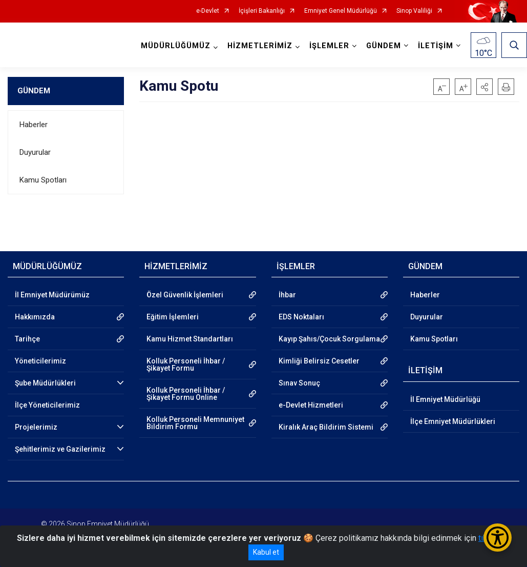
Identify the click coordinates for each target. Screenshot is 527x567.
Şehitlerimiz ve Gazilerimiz (60, 449)
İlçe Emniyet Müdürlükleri (452, 421)
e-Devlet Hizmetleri (311, 405)
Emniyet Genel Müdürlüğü (340, 11)
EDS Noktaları (301, 317)
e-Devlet (207, 11)
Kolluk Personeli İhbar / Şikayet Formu (185, 364)
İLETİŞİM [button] (435, 46)
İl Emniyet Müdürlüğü (445, 399)
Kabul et (266, 552)
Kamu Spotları (43, 180)
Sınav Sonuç (299, 383)
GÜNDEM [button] (383, 46)
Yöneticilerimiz (40, 361)
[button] (484, 86)
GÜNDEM (33, 90)
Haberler (33, 124)
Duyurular (35, 152)
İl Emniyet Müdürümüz (52, 295)
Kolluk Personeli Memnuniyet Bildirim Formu (195, 423)
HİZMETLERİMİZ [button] (259, 46)
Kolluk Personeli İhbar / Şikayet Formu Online (185, 393)
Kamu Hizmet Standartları (189, 339)
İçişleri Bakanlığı (262, 11)
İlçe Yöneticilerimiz (47, 405)
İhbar (287, 295)
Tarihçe (27, 339)
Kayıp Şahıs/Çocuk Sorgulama (329, 339)
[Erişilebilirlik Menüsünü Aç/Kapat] (497, 537)
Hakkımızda (35, 317)
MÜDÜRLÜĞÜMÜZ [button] (175, 46)
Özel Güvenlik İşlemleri (184, 295)
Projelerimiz (36, 427)
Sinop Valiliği (414, 11)
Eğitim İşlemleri (172, 317)
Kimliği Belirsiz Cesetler (319, 361)
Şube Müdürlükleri (45, 383)
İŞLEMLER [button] (329, 46)
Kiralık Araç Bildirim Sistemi (326, 427)
